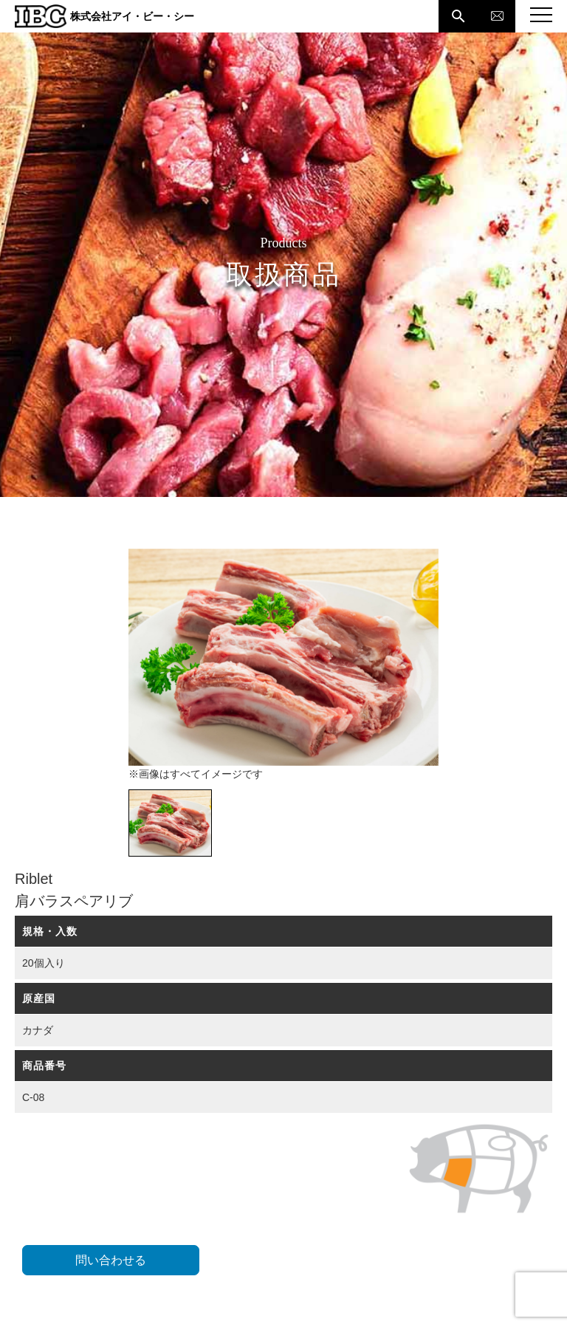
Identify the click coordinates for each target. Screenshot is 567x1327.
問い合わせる (110, 1260)
